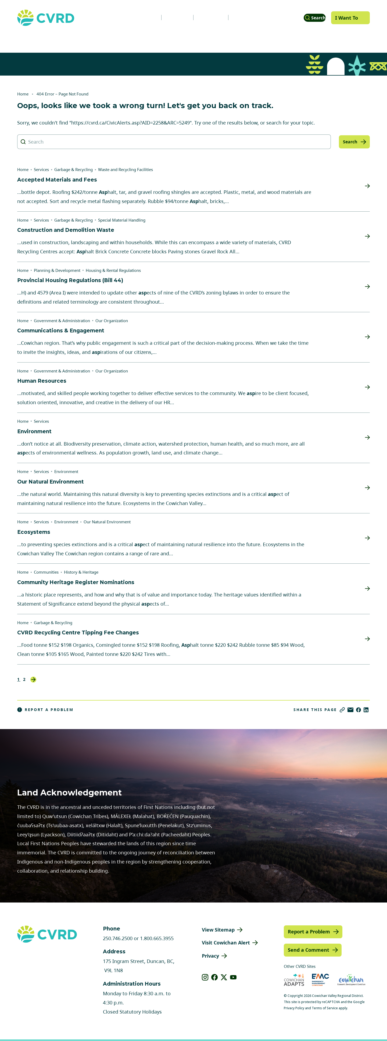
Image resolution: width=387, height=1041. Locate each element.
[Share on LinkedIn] (366, 710)
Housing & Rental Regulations (113, 270)
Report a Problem (45, 709)
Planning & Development (217, 38)
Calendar (200, 17)
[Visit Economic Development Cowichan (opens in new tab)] (351, 980)
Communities (156, 38)
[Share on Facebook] (358, 710)
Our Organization (111, 320)
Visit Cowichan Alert (226, 942)
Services (113, 38)
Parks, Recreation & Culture (295, 38)
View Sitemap (218, 929)
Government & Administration (51, 38)
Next (33, 680)
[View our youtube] (233, 977)
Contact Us (237, 17)
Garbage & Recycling (73, 169)
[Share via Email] (350, 709)
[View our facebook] (214, 977)
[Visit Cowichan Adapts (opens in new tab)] (294, 980)
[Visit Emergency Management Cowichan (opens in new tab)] (320, 980)
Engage (353, 38)
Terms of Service (325, 1008)
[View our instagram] (205, 977)
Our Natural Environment (107, 521)
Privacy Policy (294, 1008)
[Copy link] (342, 710)
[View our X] (224, 977)
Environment (66, 471)
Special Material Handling (121, 220)
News (136, 17)
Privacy (210, 956)
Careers (166, 17)
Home (22, 94)
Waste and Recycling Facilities (125, 169)
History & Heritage (81, 572)
